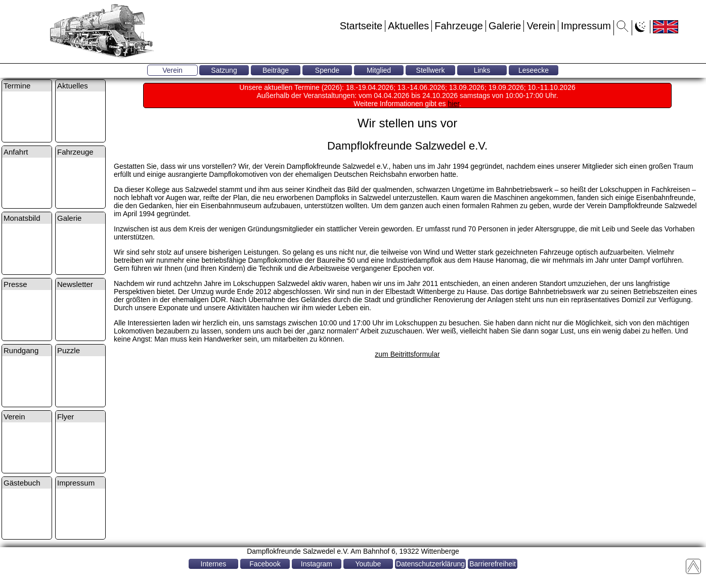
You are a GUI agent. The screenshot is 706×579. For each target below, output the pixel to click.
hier (454, 104)
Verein (540, 25)
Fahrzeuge (458, 25)
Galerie (505, 25)
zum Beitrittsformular (407, 354)
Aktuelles (408, 25)
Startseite (361, 25)
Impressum (586, 25)
